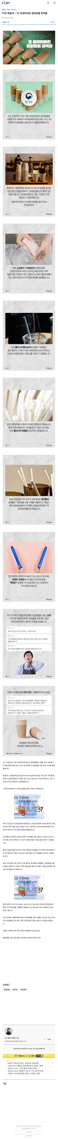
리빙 (8, 10)
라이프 (3, 10)
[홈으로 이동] (6, 3)
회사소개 (29, 1132)
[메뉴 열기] (47, 3)
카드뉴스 (13, 10)
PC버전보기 (29, 1136)
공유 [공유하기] (52, 22)
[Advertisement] (29, 960)
